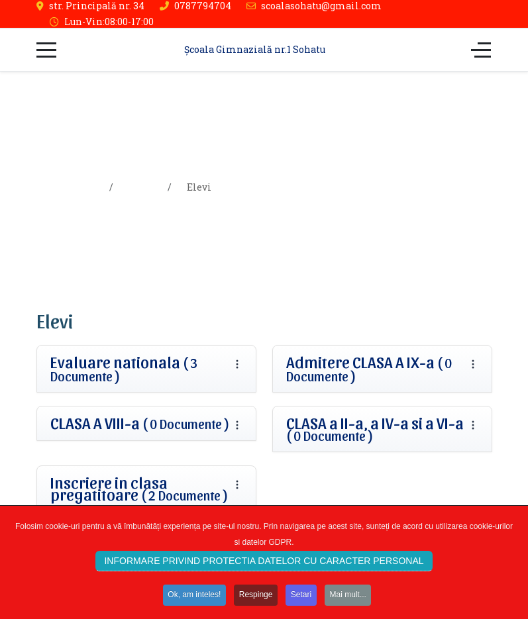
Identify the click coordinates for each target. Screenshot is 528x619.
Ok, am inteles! (192, 597)
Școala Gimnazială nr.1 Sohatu (254, 49)
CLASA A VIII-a (140, 423)
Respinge (255, 597)
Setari (301, 597)
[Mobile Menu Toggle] (46, 50)
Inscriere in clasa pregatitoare (139, 488)
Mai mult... (350, 597)
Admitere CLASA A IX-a (369, 369)
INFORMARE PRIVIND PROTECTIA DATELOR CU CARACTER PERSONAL (263, 563)
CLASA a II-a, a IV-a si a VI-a (375, 429)
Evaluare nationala (123, 369)
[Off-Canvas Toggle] (481, 50)
